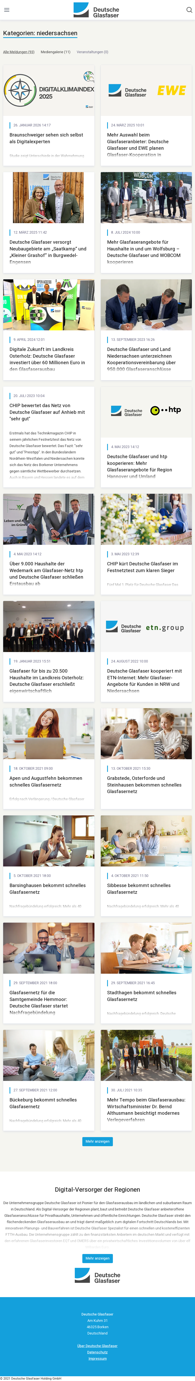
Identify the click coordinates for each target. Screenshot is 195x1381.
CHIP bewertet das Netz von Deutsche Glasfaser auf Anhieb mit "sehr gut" (47, 412)
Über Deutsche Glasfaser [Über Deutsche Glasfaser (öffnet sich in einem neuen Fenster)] (97, 1346)
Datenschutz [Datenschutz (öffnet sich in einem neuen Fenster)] (97, 1352)
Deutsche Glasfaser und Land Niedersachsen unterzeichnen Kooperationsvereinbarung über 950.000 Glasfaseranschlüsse (141, 359)
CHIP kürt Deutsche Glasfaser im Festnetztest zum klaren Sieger (142, 567)
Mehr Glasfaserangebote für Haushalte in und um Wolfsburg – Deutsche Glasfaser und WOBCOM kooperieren (144, 252)
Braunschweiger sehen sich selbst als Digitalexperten (46, 138)
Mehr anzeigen (98, 1141)
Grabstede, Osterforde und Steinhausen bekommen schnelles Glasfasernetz (144, 785)
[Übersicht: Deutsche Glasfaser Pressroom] (96, 9)
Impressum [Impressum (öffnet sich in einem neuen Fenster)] (97, 1358)
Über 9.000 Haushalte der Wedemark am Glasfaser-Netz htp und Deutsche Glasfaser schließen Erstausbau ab (46, 573)
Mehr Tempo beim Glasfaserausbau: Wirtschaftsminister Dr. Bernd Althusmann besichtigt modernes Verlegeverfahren (146, 1110)
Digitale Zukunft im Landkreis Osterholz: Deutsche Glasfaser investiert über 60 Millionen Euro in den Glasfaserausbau (47, 359)
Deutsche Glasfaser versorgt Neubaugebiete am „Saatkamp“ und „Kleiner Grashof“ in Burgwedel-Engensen (48, 252)
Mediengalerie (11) (55, 52)
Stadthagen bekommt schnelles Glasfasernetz (141, 996)
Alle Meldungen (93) (19, 52)
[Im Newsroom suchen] (189, 10)
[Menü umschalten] (6, 10)
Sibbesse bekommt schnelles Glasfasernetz (139, 889)
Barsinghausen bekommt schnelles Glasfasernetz (48, 889)
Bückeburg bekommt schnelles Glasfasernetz (43, 1103)
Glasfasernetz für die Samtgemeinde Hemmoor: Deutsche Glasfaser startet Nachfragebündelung (39, 1002)
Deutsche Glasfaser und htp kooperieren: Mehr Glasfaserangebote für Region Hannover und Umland (139, 466)
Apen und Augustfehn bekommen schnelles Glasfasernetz (46, 782)
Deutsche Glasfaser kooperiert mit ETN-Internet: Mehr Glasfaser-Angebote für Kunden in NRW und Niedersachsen (144, 681)
